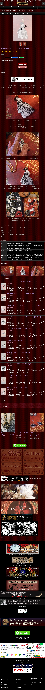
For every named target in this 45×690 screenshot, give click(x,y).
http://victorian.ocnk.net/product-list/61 (22, 222)
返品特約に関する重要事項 (7, 60)
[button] (1, 3)
